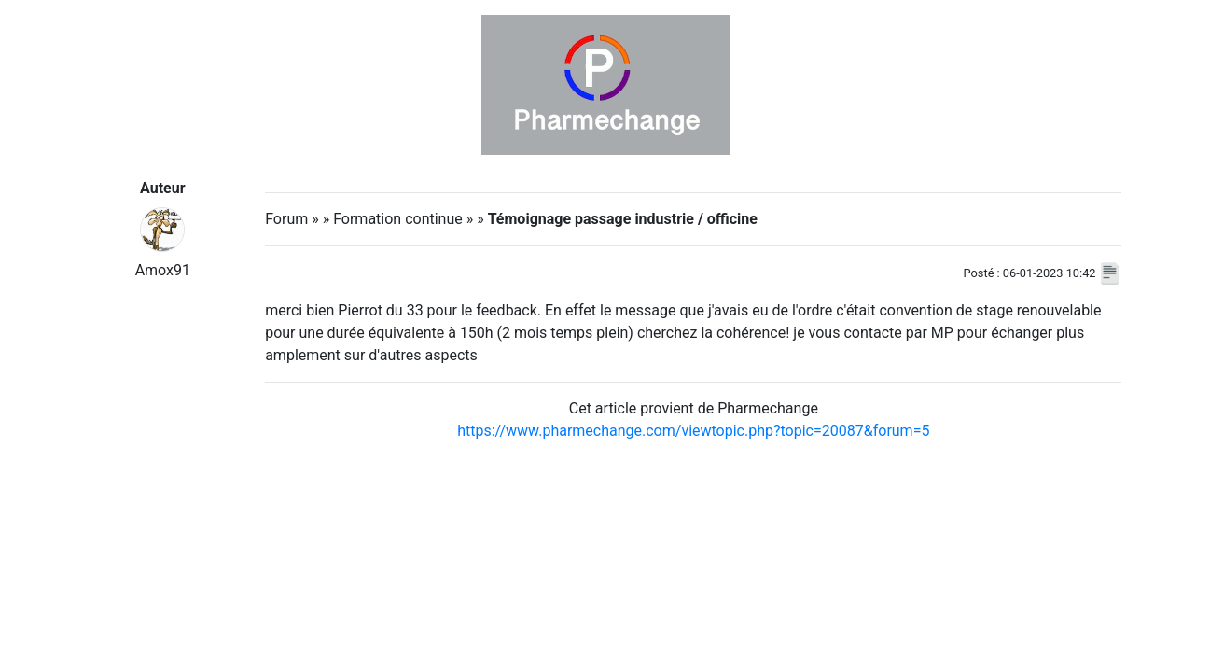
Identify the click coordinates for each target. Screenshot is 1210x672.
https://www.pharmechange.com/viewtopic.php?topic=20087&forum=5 (693, 431)
